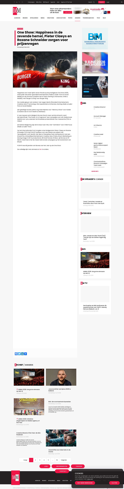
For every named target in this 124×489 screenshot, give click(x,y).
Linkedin (17, 2)
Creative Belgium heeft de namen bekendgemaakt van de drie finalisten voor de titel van (28, 441)
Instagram (22, 2)
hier (40, 149)
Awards (77, 18)
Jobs (58, 2)
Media (42, 18)
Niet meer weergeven (85, 483)
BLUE (104, 18)
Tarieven (79, 466)
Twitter (19, 2)
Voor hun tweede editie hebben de (57, 407)
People (70, 18)
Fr (121, 2)
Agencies (17, 18)
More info (95, 171)
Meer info (90, 479)
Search (90, 2)
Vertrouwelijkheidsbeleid (19, 487)
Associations (61, 18)
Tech (98, 18)
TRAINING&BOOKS (88, 18)
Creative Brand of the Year (27, 442)
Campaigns (31, 2)
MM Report (46, 2)
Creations (50, 18)
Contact (63, 471)
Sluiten (114, 483)
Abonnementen (61, 466)
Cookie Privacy (30, 487)
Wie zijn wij (53, 487)
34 (57, 460)
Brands (25, 18)
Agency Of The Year (66, 2)
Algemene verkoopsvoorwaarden (65, 487)
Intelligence (34, 18)
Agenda (53, 2)
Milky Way (39, 2)
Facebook (14, 2)
